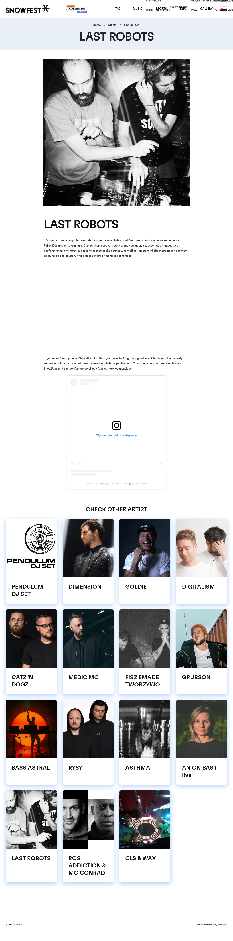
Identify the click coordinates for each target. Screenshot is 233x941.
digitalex (222, 925)
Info (183, 8)
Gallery (206, 8)
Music (138, 8)
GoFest (18, 925)
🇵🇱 (223, 9)
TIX (117, 8)
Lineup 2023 (132, 25)
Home (97, 25)
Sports (161, 8)
